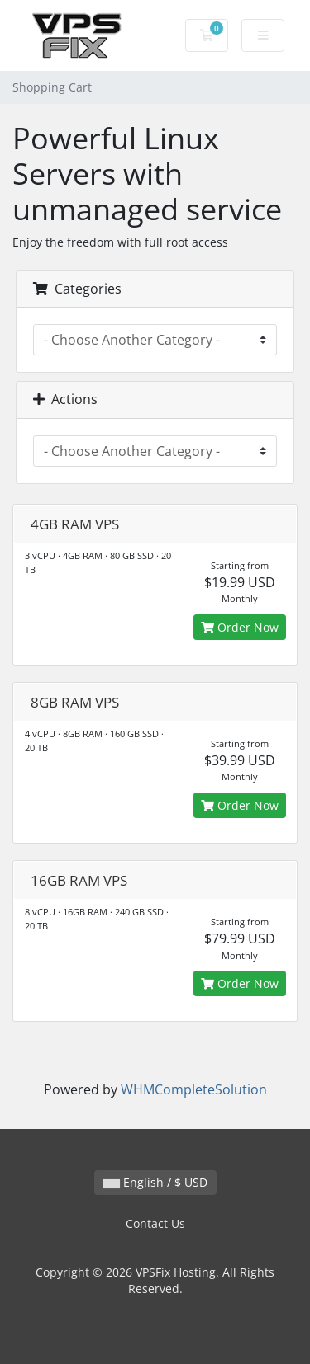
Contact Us (155, 1223)
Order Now (240, 627)
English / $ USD (155, 1182)
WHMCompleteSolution (194, 1089)
